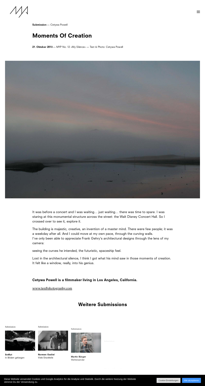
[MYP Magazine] (14, 12)
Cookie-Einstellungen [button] (169, 380)
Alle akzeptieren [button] (191, 380)
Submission (10, 330)
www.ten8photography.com (52, 288)
